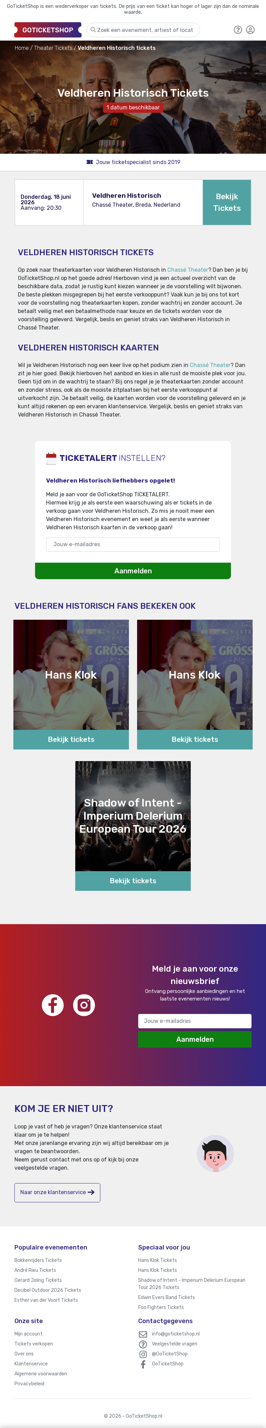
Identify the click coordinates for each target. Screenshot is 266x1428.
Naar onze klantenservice (57, 1192)
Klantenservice (31, 1364)
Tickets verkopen (33, 1344)
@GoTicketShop (170, 1354)
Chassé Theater (187, 270)
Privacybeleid (29, 1384)
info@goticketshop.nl (176, 1334)
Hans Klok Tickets (157, 1260)
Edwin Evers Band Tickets (166, 1297)
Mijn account (28, 1334)
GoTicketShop (168, 1364)
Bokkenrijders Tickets (38, 1260)
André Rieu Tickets (35, 1270)
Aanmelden (133, 571)
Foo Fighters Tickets (161, 1307)
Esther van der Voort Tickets (46, 1300)
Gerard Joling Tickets (38, 1280)
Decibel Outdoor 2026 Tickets (47, 1290)
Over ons (24, 1354)
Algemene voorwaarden (40, 1374)
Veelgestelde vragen (174, 1344)
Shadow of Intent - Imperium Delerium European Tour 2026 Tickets (191, 1283)
